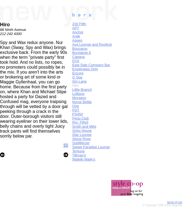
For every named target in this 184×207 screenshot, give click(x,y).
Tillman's (79, 155)
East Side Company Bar (91, 65)
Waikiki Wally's (83, 159)
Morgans (79, 98)
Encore (77, 73)
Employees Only (85, 69)
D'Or (75, 61)
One (75, 106)
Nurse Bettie (82, 102)
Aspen (77, 40)
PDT (75, 110)
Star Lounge (82, 135)
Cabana (78, 57)
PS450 (77, 114)
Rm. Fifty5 (80, 122)
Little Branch (82, 90)
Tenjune (78, 151)
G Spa (77, 77)
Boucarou (80, 48)
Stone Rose (81, 139)
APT (75, 28)
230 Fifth (79, 24)
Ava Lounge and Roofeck (92, 44)
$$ (65, 145)
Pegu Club (80, 118)
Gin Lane (79, 81)
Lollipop (78, 94)
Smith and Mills (84, 126)
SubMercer (81, 143)
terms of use (174, 202)
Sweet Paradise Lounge (91, 147)
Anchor (77, 32)
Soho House (82, 131)
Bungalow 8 (81, 53)
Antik (76, 36)
